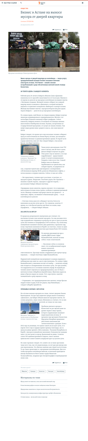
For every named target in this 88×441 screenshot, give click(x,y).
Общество (24, 8)
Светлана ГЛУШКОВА (27, 21)
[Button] (56, 30)
